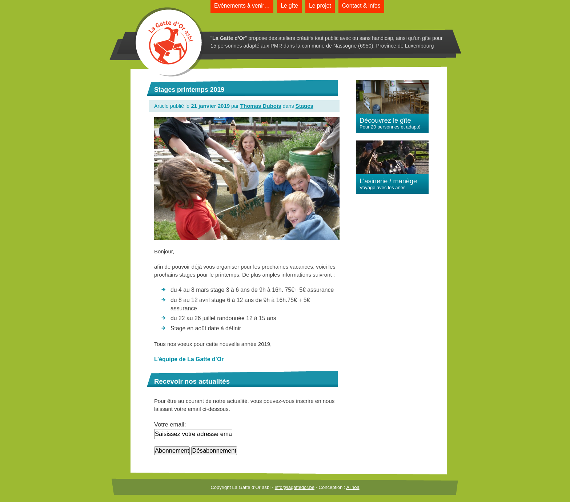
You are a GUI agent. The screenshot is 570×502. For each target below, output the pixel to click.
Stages (304, 106)
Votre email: (170, 424)
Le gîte (289, 6)
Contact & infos (361, 6)
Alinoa (352, 487)
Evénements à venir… (242, 6)
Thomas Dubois (260, 106)
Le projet (320, 6)
